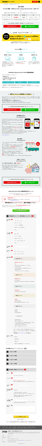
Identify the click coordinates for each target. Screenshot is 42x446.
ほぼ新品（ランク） (18, 306)
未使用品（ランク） (18, 295)
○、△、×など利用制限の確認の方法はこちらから (14, 200)
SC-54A (28, 12)
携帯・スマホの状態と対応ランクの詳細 (8, 82)
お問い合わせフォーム (23, 440)
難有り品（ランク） (18, 286)
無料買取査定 (34, 1)
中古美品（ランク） (18, 258)
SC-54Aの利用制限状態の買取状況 (33, 82)
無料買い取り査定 (17, 101)
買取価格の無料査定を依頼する (12, 26)
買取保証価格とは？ (20, 82)
